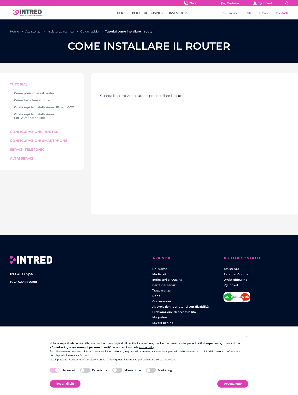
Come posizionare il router (34, 93)
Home (14, 31)
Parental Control (236, 274)
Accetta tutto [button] (233, 383)
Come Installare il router (32, 100)
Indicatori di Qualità (167, 280)
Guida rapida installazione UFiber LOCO (44, 107)
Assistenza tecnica (60, 31)
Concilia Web (236, 295)
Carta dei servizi (164, 285)
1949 (189, 3)
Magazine (159, 317)
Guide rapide (89, 31)
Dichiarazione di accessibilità (174, 312)
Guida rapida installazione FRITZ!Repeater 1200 (34, 116)
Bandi (156, 296)
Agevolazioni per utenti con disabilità (180, 306)
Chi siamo (159, 269)
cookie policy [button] (146, 347)
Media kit (159, 274)
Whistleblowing (235, 280)
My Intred (262, 3)
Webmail (230, 3)
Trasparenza (161, 290)
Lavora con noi (163, 323)
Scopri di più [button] (65, 383)
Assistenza (33, 31)
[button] (246, 336)
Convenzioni (161, 301)
